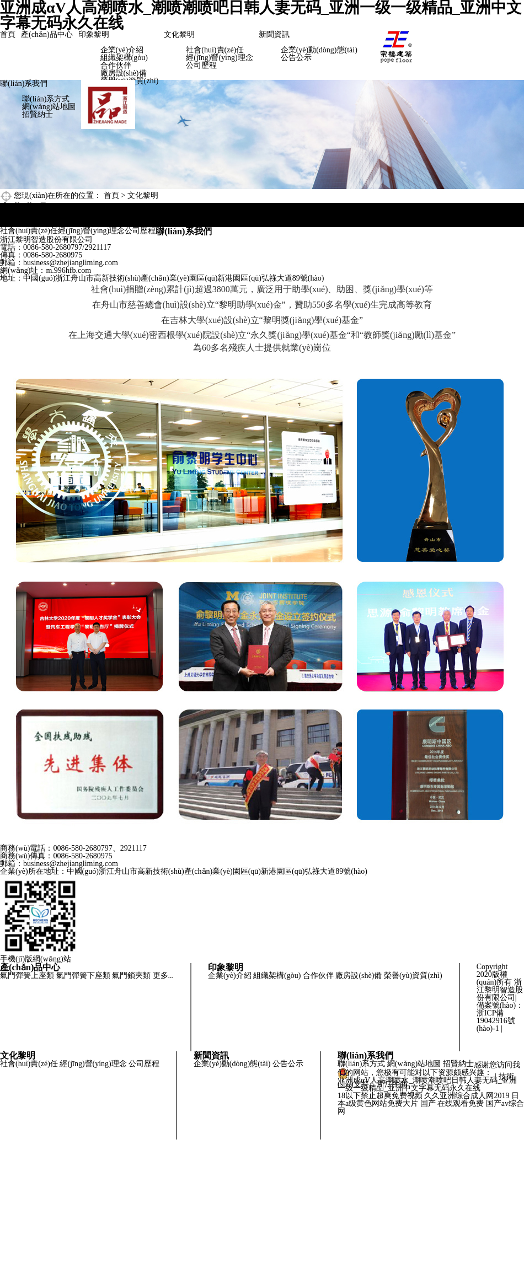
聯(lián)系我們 (23, 83)
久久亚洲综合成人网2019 (466, 1096)
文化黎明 (179, 34)
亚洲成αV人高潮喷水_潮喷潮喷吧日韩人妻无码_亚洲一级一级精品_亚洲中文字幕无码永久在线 (427, 1084)
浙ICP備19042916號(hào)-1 (496, 1021)
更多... (163, 975)
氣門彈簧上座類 (27, 975)
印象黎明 (93, 34)
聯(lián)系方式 (45, 99)
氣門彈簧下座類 (83, 975)
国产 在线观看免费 (452, 1103)
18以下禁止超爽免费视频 (380, 1096)
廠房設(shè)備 (123, 73)
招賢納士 (37, 114)
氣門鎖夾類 (131, 975)
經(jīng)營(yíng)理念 (219, 57)
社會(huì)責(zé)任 (215, 50)
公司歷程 (201, 65)
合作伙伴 (115, 65)
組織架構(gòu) (124, 57)
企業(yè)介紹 (122, 50)
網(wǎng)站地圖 (49, 107)
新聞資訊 (274, 34)
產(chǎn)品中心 (47, 34)
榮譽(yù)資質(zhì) (413, 975)
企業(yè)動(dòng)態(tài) (319, 50)
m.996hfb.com (68, 270)
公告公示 (296, 57)
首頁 (7, 34)
